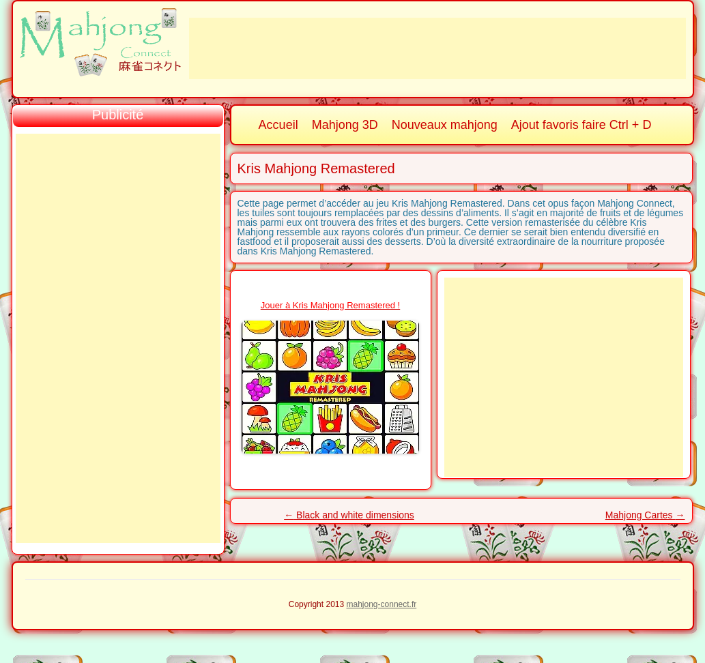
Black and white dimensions (349, 515)
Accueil (278, 125)
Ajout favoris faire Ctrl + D (581, 125)
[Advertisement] (437, 48)
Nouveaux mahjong (445, 125)
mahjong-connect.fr (382, 604)
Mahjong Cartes (645, 515)
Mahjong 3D (345, 125)
